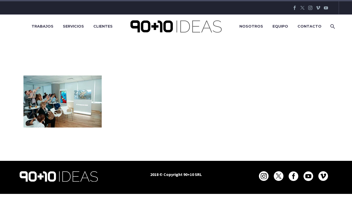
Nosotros (251, 26)
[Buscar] (332, 26)
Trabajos (42, 26)
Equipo (280, 26)
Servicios (73, 26)
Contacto (309, 26)
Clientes (103, 26)
